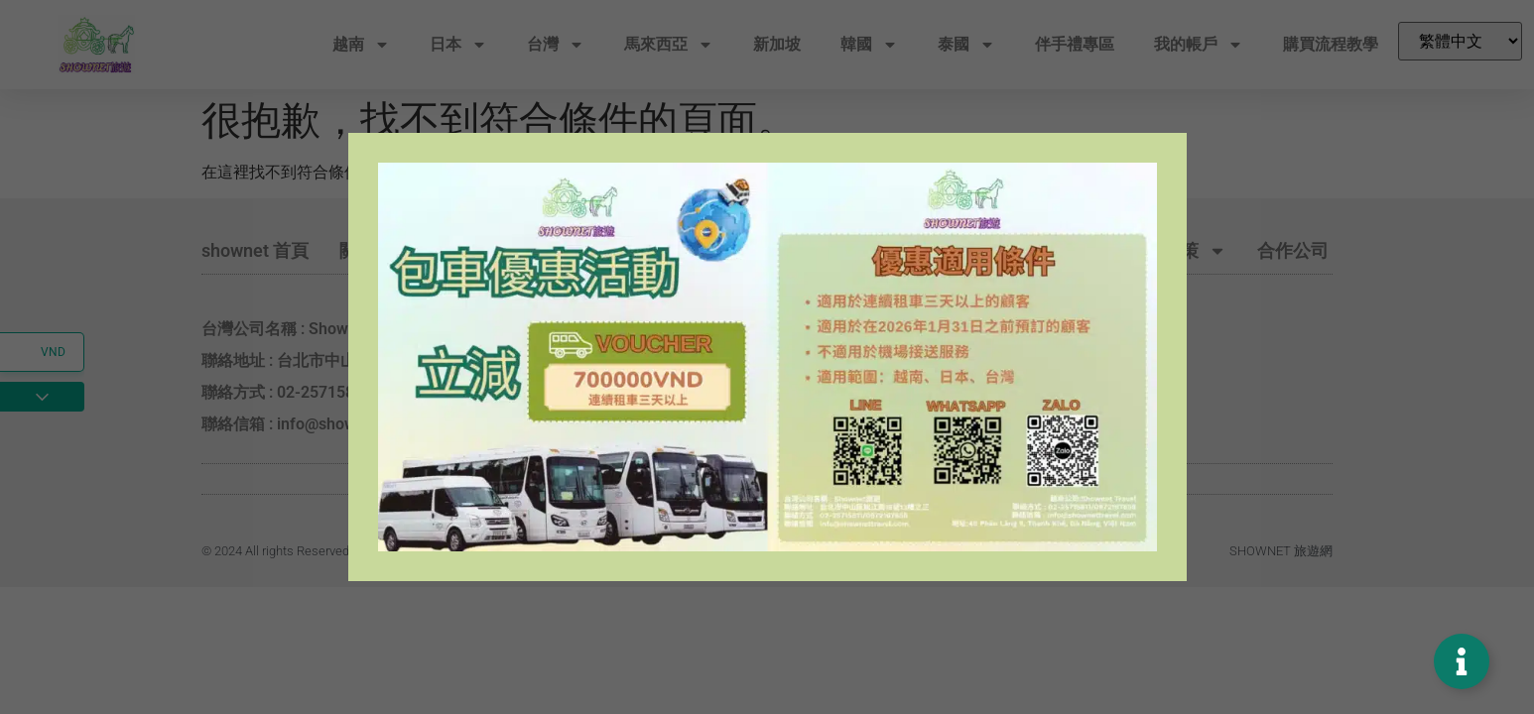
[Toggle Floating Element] (1461, 661)
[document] (767, 357)
